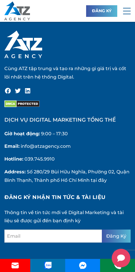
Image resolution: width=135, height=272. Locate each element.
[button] (127, 11)
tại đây (99, 180)
